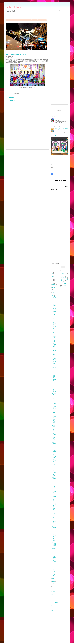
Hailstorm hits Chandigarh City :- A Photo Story (54, 515)
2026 (52, 272)
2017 (52, 583)
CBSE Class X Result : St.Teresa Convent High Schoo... (54, 316)
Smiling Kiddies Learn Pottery (53, 340)
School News (14, 7)
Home (8, 20)
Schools (20, 20)
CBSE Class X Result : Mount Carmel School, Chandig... (54, 298)
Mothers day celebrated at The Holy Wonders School (54, 479)
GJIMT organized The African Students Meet (54, 402)
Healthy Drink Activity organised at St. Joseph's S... (54, 415)
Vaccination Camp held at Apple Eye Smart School (54, 456)
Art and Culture (65, 272)
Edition (60, 278)
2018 (52, 283)
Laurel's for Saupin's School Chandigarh (54, 434)
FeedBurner (61, 112)
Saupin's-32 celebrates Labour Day (54, 568)
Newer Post (8, 128)
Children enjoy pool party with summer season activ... (54, 544)
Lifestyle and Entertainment (55, 602)
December (54, 284)
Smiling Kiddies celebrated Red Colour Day (54, 573)
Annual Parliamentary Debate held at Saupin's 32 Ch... (54, 462)
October (53, 287)
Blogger (46, 640)
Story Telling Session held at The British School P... (54, 396)
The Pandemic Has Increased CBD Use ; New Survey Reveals (61, 129)
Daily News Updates (14, 20)
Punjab (64, 282)
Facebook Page (65, 278)
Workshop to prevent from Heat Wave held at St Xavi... (54, 491)
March (53, 578)
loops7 (39, 640)
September (54, 288)
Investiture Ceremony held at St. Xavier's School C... (54, 504)
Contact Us (44, 20)
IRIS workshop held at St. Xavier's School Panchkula (54, 408)
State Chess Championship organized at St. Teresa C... (54, 498)
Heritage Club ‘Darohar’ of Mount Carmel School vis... (54, 345)
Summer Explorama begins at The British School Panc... (54, 352)
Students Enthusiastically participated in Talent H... (54, 509)
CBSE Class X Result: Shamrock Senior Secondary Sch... (54, 304)
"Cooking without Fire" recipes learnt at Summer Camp (54, 335)
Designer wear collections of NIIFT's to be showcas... (54, 389)
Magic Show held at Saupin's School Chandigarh (54, 550)
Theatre (65, 285)
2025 (52, 273)
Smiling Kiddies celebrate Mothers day (54, 451)
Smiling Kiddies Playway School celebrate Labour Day (54, 557)
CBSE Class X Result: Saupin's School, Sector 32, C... (54, 322)
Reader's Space (53, 589)
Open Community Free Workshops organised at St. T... (54, 563)
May (53, 295)
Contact (52, 607)
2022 (52, 277)
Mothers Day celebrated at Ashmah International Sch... (54, 468)
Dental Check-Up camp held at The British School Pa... (54, 376)
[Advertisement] (32, 15)
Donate (52, 610)
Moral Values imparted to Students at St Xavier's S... (54, 428)
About (39, 20)
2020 (52, 280)
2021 (52, 279)
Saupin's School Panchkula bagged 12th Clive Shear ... (54, 439)
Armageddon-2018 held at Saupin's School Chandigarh (54, 382)
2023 (52, 276)
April (53, 577)
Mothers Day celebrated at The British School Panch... (54, 473)
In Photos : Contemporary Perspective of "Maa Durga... (54, 421)
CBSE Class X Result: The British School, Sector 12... (54, 328)
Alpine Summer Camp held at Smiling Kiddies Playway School (61, 118)
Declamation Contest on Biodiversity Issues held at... (54, 369)
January (53, 581)
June (53, 293)
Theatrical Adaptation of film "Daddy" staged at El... (54, 528)
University (29, 20)
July (53, 292)
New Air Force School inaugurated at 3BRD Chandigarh (54, 522)
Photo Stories (35, 20)
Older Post (46, 128)
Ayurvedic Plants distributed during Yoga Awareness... (54, 486)
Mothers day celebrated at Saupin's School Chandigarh (54, 445)
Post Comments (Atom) (29, 130)
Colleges (24, 20)
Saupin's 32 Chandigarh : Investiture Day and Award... (54, 358)
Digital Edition (63, 277)
